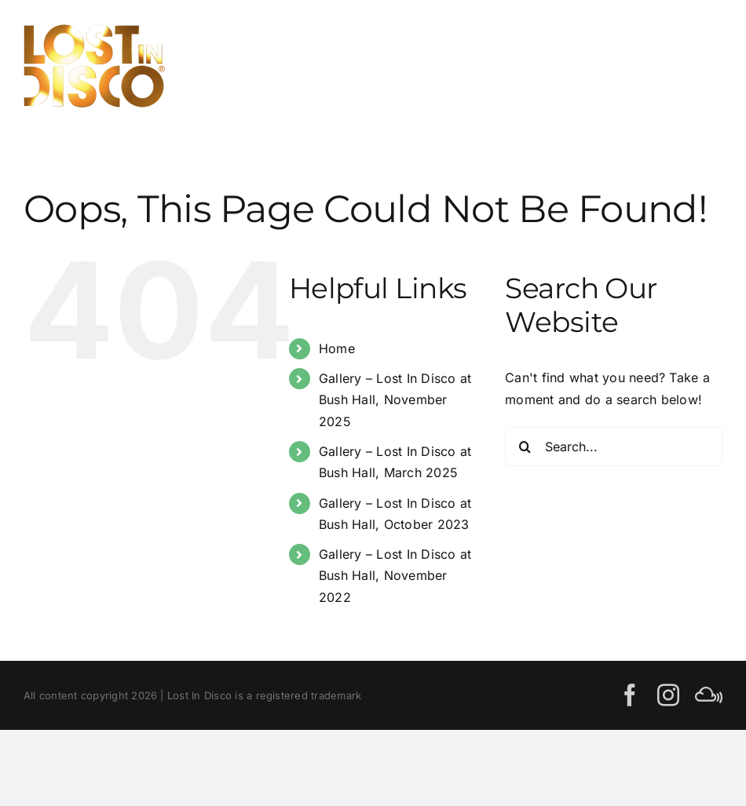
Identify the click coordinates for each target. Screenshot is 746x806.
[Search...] (613, 446)
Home (337, 348)
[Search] (524, 446)
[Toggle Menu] (705, 65)
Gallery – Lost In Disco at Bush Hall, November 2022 (395, 575)
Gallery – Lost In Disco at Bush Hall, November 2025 (395, 399)
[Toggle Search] (651, 65)
